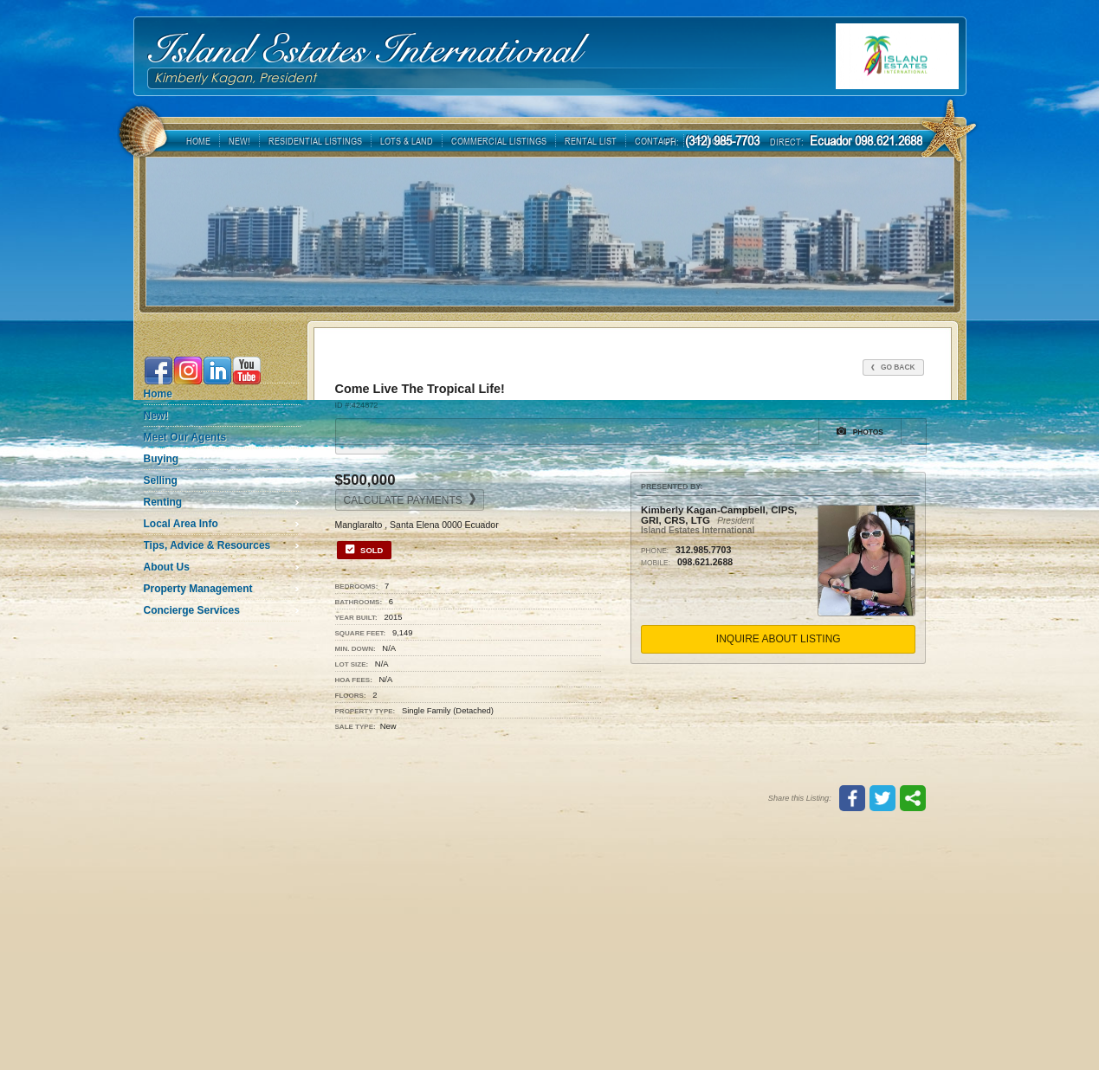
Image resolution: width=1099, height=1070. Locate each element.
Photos (860, 431)
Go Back (893, 367)
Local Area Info (181, 524)
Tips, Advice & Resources (207, 545)
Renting (163, 502)
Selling (161, 480)
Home (158, 394)
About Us (167, 567)
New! (156, 415)
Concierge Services (192, 610)
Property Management (198, 589)
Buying (161, 459)
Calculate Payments (410, 499)
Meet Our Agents (185, 437)
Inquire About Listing (778, 639)
